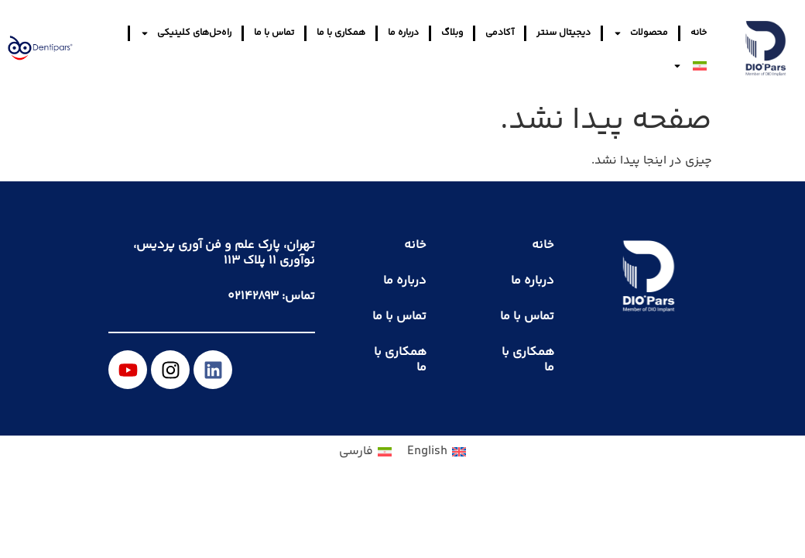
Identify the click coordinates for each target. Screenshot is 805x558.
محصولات (640, 33)
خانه (698, 33)
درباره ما (403, 33)
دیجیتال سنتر (563, 33)
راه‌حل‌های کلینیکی (185, 33)
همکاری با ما (341, 33)
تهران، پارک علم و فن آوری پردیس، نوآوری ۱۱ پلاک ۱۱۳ (224, 253)
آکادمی (499, 33)
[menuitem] (690, 66)
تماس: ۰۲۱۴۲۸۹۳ (271, 296)
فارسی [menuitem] (356, 451)
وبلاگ (452, 33)
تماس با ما (274, 33)
